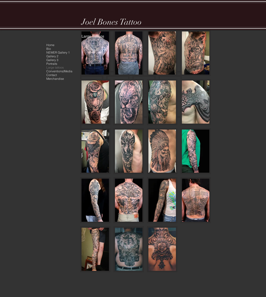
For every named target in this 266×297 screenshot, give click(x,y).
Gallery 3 (52, 60)
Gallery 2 (52, 56)
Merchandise (55, 79)
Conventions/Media (59, 71)
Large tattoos (55, 67)
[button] (95, 53)
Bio (48, 49)
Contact (51, 75)
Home (50, 45)
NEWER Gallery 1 (58, 52)
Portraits (51, 64)
